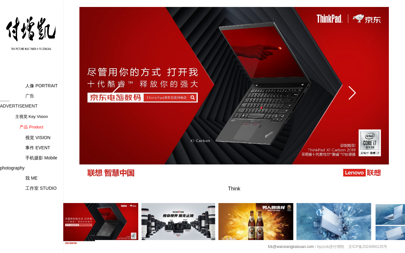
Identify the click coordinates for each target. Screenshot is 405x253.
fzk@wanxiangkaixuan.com (291, 246)
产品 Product (31, 127)
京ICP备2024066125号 (367, 246)
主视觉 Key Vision (31, 116)
